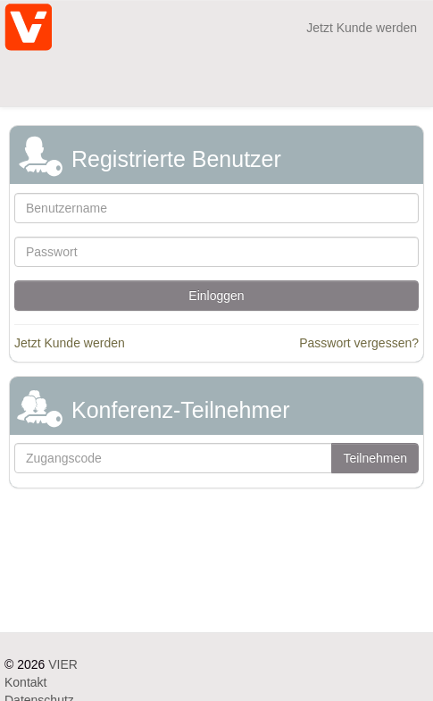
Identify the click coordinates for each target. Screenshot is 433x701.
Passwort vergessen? (359, 343)
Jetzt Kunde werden (361, 28)
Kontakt (25, 682)
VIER (63, 664)
